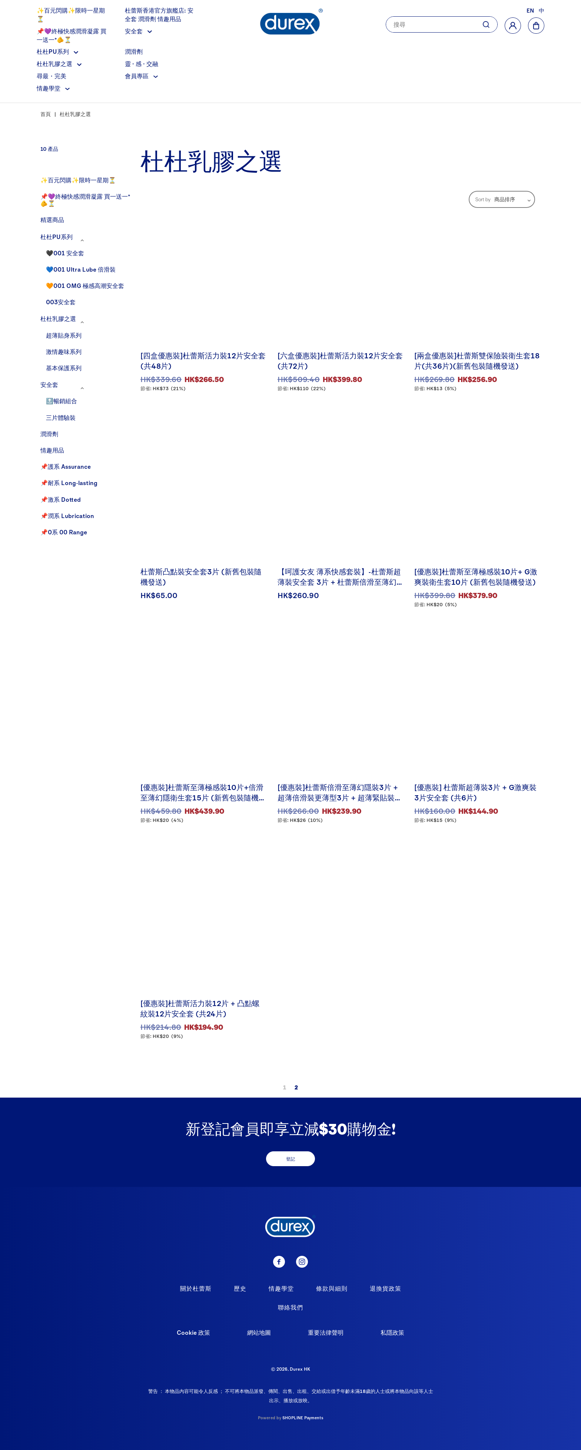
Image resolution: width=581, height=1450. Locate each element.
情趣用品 (52, 450)
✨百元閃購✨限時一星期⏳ (78, 179)
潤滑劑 (134, 51)
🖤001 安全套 (65, 252)
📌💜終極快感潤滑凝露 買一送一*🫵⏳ (85, 200)
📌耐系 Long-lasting (68, 482)
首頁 (45, 114)
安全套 (138, 30)
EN (530, 10)
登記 (290, 1158)
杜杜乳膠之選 (59, 63)
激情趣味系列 (64, 351)
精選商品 (52, 219)
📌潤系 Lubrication (67, 515)
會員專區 (141, 75)
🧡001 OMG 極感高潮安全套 (85, 285)
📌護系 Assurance (65, 466)
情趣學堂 (53, 88)
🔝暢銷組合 (61, 400)
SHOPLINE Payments (302, 1417)
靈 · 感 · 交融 (141, 63)
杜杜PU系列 (57, 51)
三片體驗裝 (61, 417)
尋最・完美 (51, 75)
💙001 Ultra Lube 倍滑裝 (81, 269)
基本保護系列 (64, 367)
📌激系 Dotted (60, 499)
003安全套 (61, 301)
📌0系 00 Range (63, 531)
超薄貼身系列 (64, 335)
